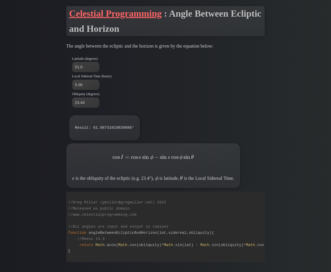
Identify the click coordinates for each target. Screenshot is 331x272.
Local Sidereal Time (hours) (92, 76)
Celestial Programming (115, 13)
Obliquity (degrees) (86, 94)
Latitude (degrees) (85, 59)
